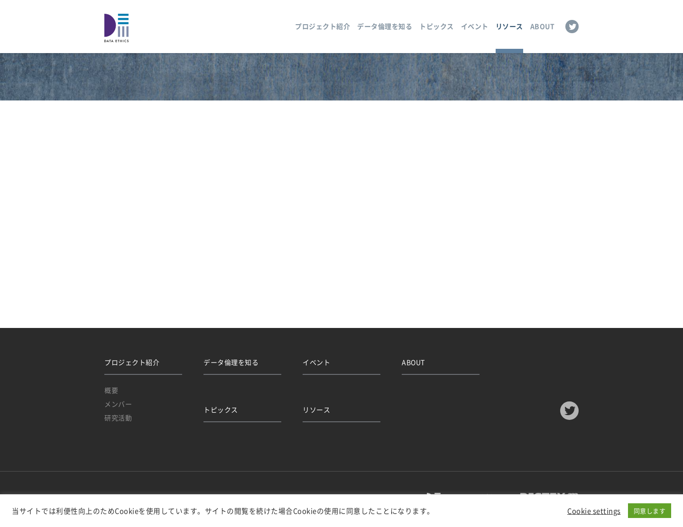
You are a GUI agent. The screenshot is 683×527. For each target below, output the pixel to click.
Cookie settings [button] (594, 511)
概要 (111, 390)
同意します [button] (650, 510)
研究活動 (118, 417)
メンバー (118, 403)
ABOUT (542, 26)
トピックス (436, 26)
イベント (475, 26)
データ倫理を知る (384, 26)
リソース (509, 26)
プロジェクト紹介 (322, 26)
